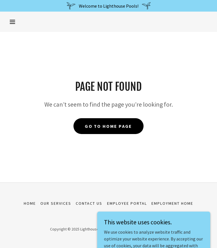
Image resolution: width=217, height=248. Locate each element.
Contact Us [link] (89, 203)
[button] (12, 21)
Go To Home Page (108, 126)
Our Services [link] (55, 203)
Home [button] (30, 203)
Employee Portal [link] (127, 203)
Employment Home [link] (172, 203)
